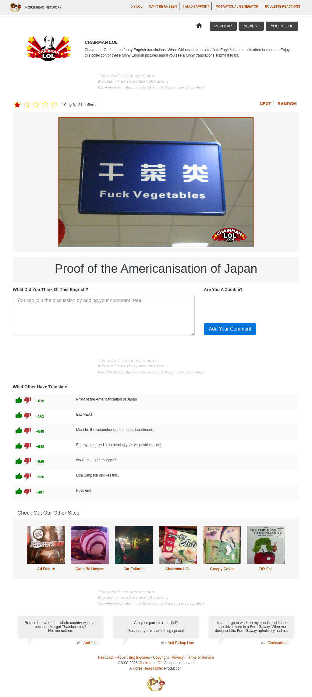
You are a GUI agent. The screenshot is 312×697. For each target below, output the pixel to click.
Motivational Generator (237, 6)
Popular (223, 26)
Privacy (178, 657)
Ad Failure (46, 569)
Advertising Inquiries (133, 657)
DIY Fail (266, 569)
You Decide (282, 26)
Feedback (106, 657)
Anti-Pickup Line (181, 643)
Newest (251, 26)
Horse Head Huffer (148, 668)
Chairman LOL (178, 569)
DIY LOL (136, 6)
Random (287, 103)
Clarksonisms (278, 643)
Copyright (160, 657)
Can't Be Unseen (163, 6)
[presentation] (250, 306)
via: (80, 643)
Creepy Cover (222, 569)
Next (265, 103)
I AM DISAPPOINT (196, 6)
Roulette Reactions (282, 6)
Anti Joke (90, 643)
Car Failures (133, 569)
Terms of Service (200, 657)
